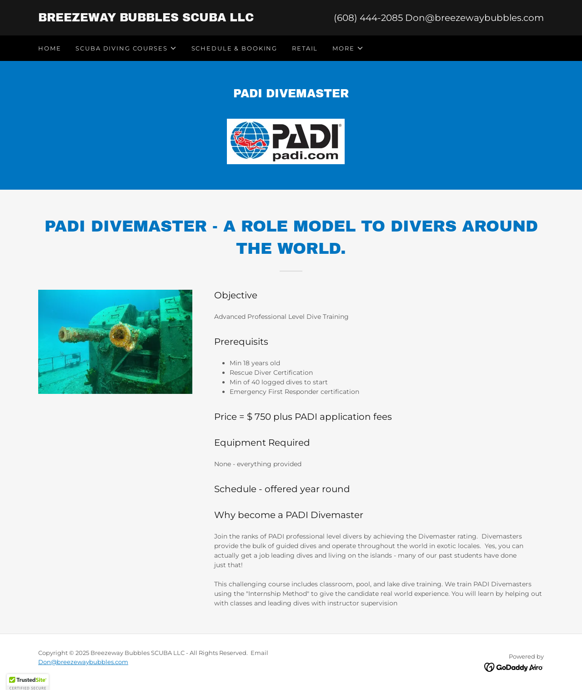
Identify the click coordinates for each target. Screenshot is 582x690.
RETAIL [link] (305, 48)
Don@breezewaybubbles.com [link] (474, 17)
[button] (125, 48)
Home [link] (49, 48)
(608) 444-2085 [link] (368, 17)
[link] (164, 19)
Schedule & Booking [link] (234, 48)
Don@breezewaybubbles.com (83, 661)
